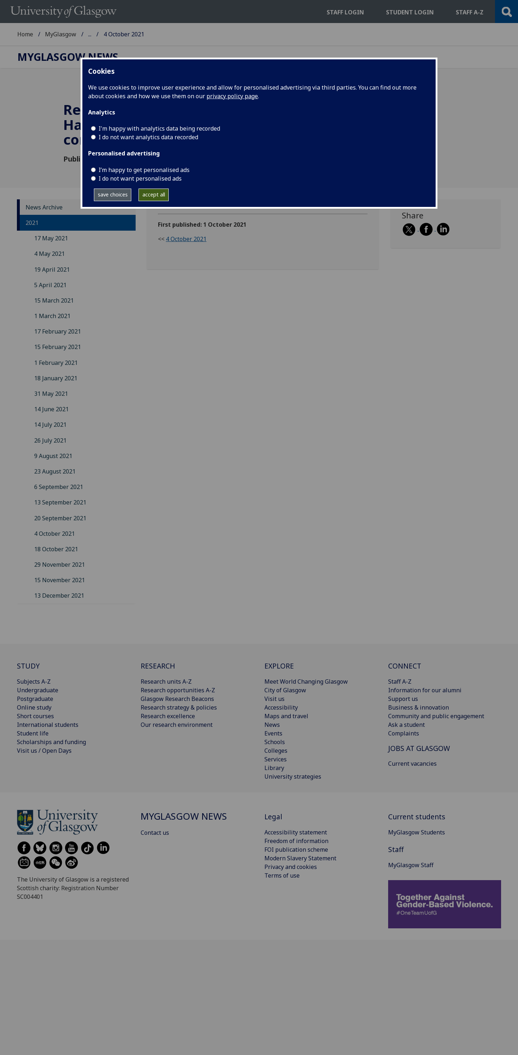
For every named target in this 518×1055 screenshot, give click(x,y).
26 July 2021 (50, 440)
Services (275, 759)
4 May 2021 (49, 254)
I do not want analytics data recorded (148, 137)
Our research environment (177, 725)
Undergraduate (37, 690)
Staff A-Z (400, 681)
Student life (33, 733)
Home (25, 34)
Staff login (345, 12)
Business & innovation (418, 707)
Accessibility (281, 707)
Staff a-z (469, 12)
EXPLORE (279, 666)
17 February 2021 (57, 331)
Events (273, 733)
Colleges (275, 751)
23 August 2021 (55, 471)
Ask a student (406, 725)
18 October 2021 (56, 549)
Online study (34, 707)
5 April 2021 (50, 285)
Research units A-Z (166, 681)
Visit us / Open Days (44, 751)
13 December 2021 (59, 595)
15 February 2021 (57, 347)
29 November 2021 (59, 565)
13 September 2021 (60, 502)
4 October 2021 (54, 534)
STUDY (28, 666)
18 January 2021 (55, 378)
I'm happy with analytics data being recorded (159, 128)
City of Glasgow (285, 690)
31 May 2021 (51, 394)
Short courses (35, 716)
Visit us (274, 699)
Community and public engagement (436, 716)
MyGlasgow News (112, 34)
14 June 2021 (51, 409)
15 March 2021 (54, 300)
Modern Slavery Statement (300, 858)
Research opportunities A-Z (178, 690)
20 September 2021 (60, 518)
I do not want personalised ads (140, 178)
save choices (113, 194)
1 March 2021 (52, 316)
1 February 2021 (56, 363)
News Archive (44, 207)
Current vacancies (412, 764)
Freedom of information (296, 841)
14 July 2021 (50, 425)
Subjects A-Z (34, 681)
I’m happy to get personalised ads (144, 170)
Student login (410, 12)
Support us (403, 699)
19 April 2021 (52, 269)
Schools (274, 742)
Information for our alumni (425, 690)
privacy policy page (232, 96)
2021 (32, 223)
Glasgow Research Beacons (177, 699)
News (272, 725)
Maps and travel (286, 716)
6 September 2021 (58, 487)
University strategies (292, 776)
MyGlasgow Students (416, 832)
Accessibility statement (295, 832)
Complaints (403, 733)
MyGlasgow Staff (410, 865)
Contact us (155, 833)
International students (47, 725)
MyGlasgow (60, 34)
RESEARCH (158, 666)
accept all (153, 194)
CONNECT (404, 666)
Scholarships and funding (51, 742)
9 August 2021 (53, 456)
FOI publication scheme (296, 849)
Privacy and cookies (290, 867)
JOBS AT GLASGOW (419, 748)
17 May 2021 (51, 238)
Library (274, 768)
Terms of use (282, 875)
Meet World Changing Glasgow (306, 681)
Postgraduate (35, 699)
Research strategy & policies (179, 707)
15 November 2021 (59, 580)
